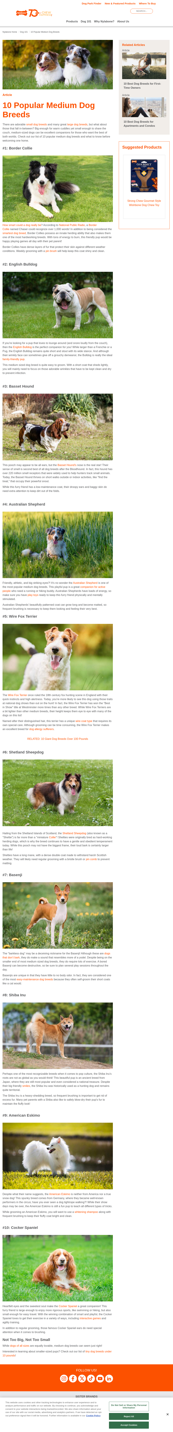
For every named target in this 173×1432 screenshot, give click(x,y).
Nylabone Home (10, 32)
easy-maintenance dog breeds (35, 979)
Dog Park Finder (91, 3)
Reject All (129, 1416)
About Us (123, 21)
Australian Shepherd (85, 582)
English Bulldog (22, 347)
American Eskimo (59, 1194)
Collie (52, 837)
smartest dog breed (14, 233)
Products (72, 21)
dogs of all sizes (19, 1345)
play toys (33, 595)
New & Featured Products (120, 3)
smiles (26, 1085)
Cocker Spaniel (68, 1306)
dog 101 (24, 32)
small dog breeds (36, 124)
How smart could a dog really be (22, 225)
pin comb (91, 859)
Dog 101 (86, 21)
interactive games (90, 1318)
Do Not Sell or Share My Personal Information (129, 1406)
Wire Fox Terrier (17, 695)
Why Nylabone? (104, 21)
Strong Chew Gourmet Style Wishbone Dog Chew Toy (144, 203)
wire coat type (84, 721)
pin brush (51, 251)
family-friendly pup (13, 359)
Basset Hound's (67, 465)
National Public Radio (72, 225)
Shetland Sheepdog (74, 833)
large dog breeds (77, 124)
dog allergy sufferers (41, 729)
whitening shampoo (86, 1212)
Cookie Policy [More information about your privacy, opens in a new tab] (93, 1415)
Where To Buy (147, 3)
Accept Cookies (128, 1425)
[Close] (167, 1414)
